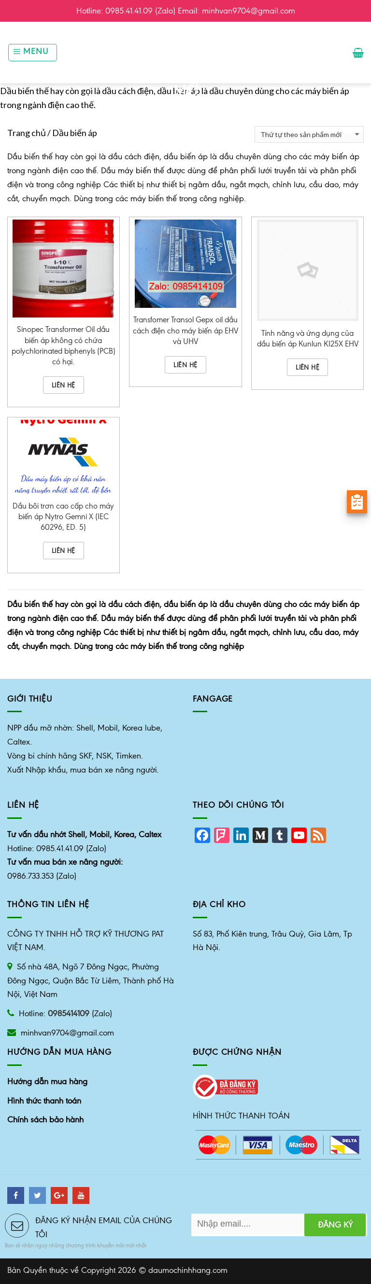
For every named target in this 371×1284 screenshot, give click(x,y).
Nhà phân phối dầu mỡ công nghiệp (185, 76)
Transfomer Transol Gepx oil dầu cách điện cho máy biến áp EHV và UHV (185, 330)
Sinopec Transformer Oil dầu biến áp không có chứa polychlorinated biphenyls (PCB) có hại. (63, 345)
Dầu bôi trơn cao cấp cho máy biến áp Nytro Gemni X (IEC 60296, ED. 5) (63, 516)
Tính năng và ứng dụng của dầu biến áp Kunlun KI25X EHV (307, 338)
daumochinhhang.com (188, 1270)
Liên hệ (63, 385)
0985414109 (68, 1013)
